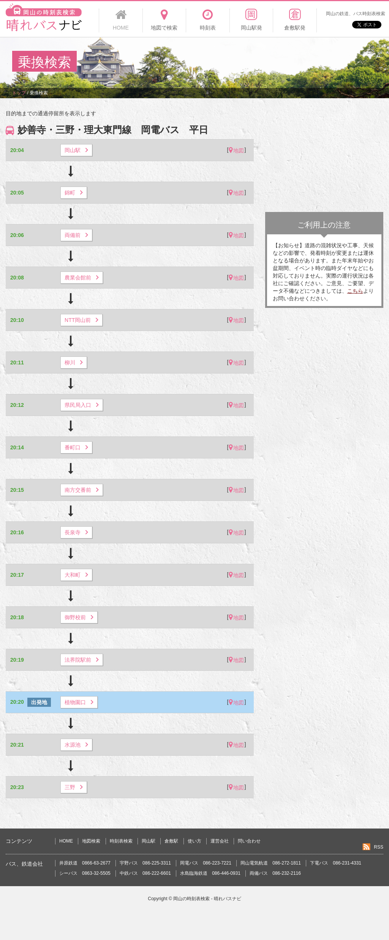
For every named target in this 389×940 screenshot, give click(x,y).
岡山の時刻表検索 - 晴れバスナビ (207, 898)
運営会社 (219, 841)
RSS (378, 847)
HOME (66, 841)
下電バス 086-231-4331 (335, 863)
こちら (355, 291)
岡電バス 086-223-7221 (205, 863)
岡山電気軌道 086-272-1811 (270, 863)
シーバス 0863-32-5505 (85, 873)
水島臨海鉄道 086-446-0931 (210, 873)
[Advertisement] (238, 62)
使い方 (194, 841)
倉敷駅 (171, 841)
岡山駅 (148, 841)
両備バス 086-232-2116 (275, 873)
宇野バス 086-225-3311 (145, 863)
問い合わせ (249, 841)
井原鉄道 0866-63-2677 (85, 863)
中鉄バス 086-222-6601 (145, 873)
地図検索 (91, 841)
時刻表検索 (121, 841)
